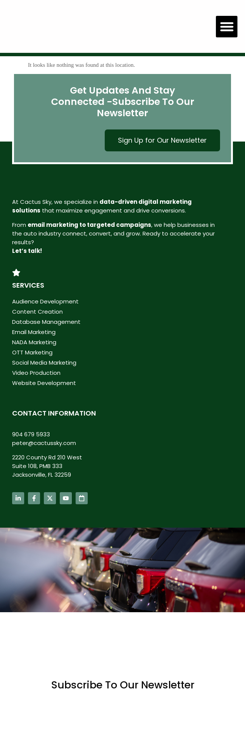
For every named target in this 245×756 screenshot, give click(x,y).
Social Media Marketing (44, 362)
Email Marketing (34, 332)
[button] (226, 26)
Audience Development (45, 301)
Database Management (46, 322)
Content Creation (37, 312)
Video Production (36, 373)
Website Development (44, 383)
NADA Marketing (34, 342)
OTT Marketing (32, 352)
